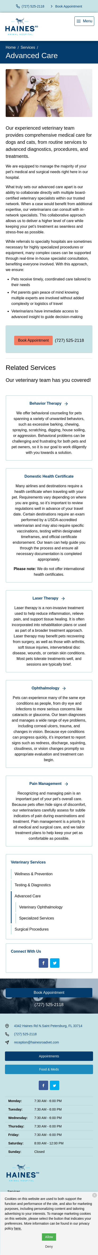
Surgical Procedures (32, 929)
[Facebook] (43, 963)
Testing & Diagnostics (33, 885)
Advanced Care (28, 896)
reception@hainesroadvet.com (36, 1042)
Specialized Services (36, 918)
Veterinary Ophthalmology (41, 907)
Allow (49, 1237)
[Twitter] (55, 963)
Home (11, 47)
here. (18, 1228)
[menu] (84, 21)
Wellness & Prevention (34, 874)
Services (28, 47)
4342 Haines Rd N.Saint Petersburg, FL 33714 (48, 1026)
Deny (49, 1246)
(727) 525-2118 (69, 340)
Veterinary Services (28, 862)
